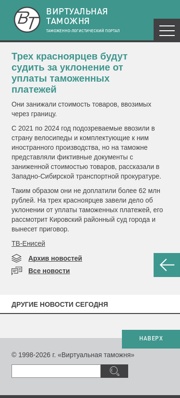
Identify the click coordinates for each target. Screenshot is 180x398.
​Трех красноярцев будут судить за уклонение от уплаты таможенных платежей (70, 73)
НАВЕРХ (151, 339)
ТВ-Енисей (28, 243)
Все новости (49, 271)
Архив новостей (55, 258)
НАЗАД (167, 265)
